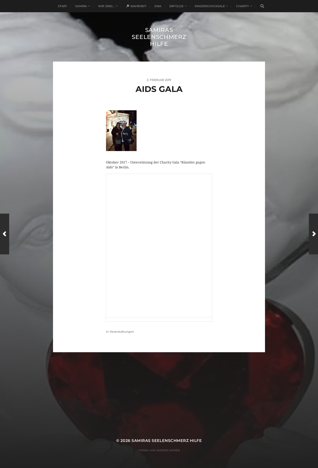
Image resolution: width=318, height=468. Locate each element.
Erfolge (176, 6)
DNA (158, 6)
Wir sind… (106, 6)
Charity (242, 6)
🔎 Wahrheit (136, 6)
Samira (81, 6)
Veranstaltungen (122, 331)
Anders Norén (168, 450)
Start (62, 6)
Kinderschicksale (210, 6)
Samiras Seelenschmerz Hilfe (159, 36)
